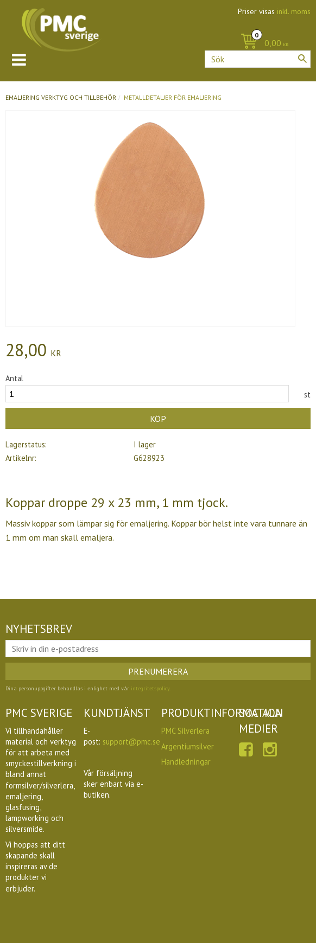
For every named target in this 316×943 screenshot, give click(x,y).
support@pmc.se (131, 741)
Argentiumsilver (187, 746)
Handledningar (186, 761)
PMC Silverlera (185, 731)
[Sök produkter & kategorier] (258, 59)
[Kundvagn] (262, 44)
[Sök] (302, 58)
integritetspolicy (150, 688)
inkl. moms (294, 11)
